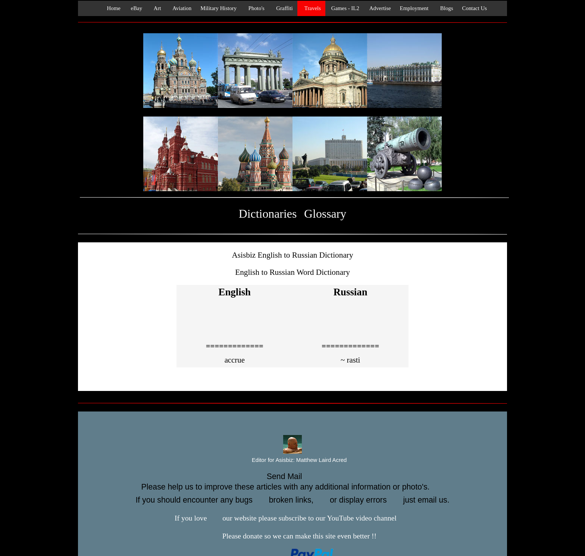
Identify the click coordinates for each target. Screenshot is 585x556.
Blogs (445, 8)
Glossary (325, 213)
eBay (135, 8)
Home (112, 8)
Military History (218, 8)
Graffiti (283, 8)
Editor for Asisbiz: (292, 460)
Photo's (255, 8)
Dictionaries (268, 213)
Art (156, 8)
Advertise (379, 8)
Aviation (181, 8)
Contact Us (474, 8)
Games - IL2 (344, 8)
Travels (311, 8)
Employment (414, 8)
